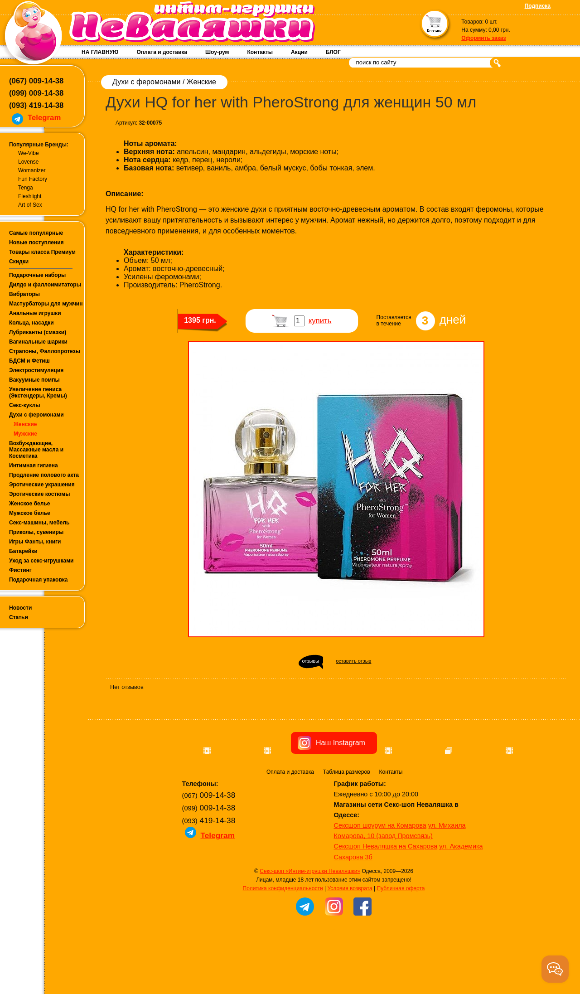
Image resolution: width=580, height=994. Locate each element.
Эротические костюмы (39, 494)
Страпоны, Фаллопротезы (44, 351)
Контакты (260, 52)
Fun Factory (32, 179)
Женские (25, 424)
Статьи (18, 617)
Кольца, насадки (31, 323)
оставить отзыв (353, 661)
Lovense (28, 162)
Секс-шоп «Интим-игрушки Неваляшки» (310, 922)
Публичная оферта (401, 939)
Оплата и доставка (161, 52)
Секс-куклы (24, 405)
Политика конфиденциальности (283, 939)
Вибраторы (24, 294)
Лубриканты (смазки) (37, 332)
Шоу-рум (217, 52)
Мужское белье (29, 513)
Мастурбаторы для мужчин (45, 304)
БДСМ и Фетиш (29, 361)
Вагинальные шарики (38, 342)
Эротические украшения (42, 484)
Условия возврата (349, 939)
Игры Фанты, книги (35, 541)
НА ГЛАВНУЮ (100, 52)
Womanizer (31, 170)
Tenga (25, 187)
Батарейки (23, 551)
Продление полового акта (44, 475)
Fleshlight (29, 196)
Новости (20, 608)
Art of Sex (30, 205)
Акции (299, 52)
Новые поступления (36, 242)
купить (320, 320)
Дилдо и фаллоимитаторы (45, 284)
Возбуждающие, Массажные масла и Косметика (36, 449)
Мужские (25, 434)
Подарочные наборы (37, 275)
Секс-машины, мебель (39, 522)
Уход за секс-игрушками (41, 561)
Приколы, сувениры (36, 532)
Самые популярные (36, 233)
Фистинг (20, 570)
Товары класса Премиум (42, 252)
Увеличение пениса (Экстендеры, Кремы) (38, 392)
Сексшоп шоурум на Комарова (380, 876)
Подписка (538, 6)
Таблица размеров (346, 823)
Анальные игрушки (35, 313)
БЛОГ (333, 52)
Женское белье (29, 503)
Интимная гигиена (33, 465)
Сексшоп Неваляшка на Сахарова (386, 897)
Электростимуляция (36, 370)
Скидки (19, 261)
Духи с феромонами (36, 415)
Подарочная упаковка (38, 580)
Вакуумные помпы (34, 380)
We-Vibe (28, 153)
